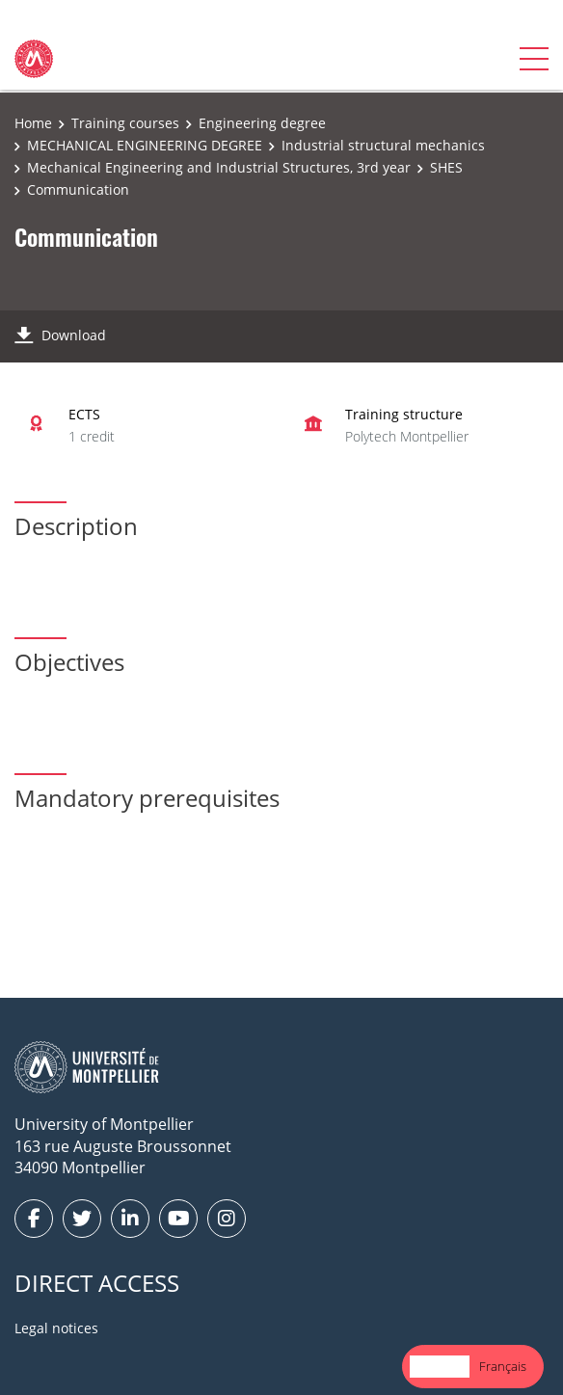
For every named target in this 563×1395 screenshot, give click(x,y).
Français (502, 1366)
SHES (446, 167)
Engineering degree (262, 123)
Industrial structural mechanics (383, 145)
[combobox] (439, 1366)
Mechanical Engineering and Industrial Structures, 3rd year (219, 167)
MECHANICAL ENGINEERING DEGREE (144, 145)
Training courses (125, 123)
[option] (502, 1366)
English (439, 1366)
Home (33, 123)
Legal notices (56, 1328)
